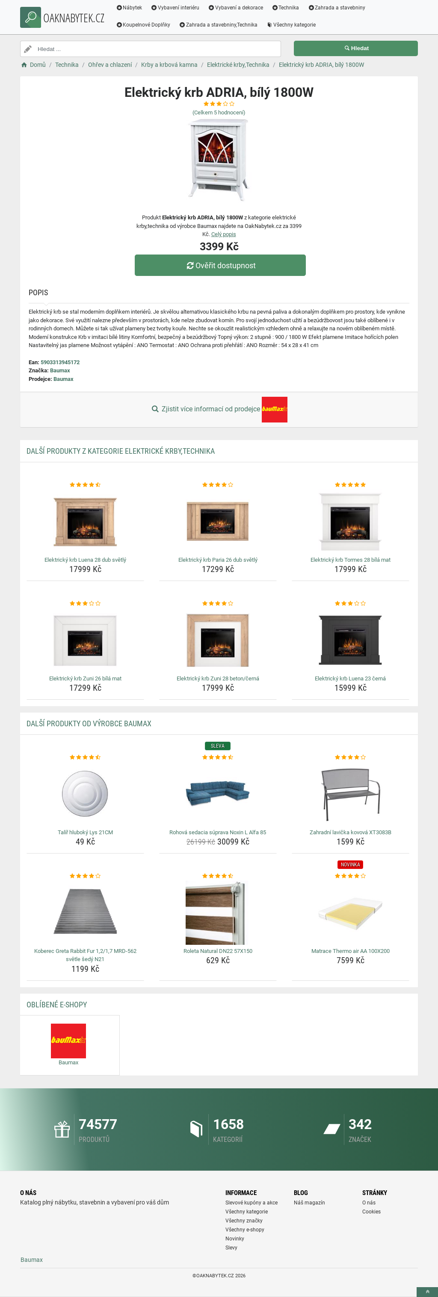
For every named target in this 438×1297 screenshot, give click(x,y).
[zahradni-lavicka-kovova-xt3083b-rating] (350, 757)
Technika (286, 8)
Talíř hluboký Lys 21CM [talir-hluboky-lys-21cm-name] (85, 832)
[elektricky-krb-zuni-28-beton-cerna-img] (218, 640)
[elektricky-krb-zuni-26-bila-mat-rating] (85, 603)
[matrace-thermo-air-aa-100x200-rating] (350, 876)
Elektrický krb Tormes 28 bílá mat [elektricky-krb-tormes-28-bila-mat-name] (351, 560)
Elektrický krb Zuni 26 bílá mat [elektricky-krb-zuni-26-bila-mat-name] (85, 678)
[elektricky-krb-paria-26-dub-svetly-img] (218, 521)
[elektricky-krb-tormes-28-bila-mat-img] (350, 521)
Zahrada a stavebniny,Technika (219, 25)
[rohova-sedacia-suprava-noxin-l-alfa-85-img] (218, 794)
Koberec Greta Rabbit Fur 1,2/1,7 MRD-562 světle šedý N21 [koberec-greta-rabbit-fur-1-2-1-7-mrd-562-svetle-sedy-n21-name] (85, 955)
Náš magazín (309, 1203)
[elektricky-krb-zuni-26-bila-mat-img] (85, 640)
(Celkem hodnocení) (219, 112)
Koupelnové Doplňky (144, 25)
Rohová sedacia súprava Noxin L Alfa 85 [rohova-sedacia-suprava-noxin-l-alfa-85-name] (217, 832)
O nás (369, 1203)
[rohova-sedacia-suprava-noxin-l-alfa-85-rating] (218, 757)
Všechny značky (244, 1221)
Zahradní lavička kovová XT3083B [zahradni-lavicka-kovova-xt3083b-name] (350, 832)
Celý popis (223, 234)
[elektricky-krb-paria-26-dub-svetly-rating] (218, 485)
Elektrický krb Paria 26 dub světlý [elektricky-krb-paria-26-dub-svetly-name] (217, 560)
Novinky (234, 1239)
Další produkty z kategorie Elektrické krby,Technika (121, 450)
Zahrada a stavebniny (338, 8)
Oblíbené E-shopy (57, 1004)
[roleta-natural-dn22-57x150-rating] (218, 876)
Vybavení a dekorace (236, 8)
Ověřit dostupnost (221, 265)
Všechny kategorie (292, 25)
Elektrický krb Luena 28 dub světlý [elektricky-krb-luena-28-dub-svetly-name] (85, 560)
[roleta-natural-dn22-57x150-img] (218, 913)
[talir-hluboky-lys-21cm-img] (85, 794)
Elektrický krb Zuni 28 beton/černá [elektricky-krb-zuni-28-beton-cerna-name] (218, 678)
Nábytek (130, 8)
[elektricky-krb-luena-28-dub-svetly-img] (85, 521)
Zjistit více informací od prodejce (219, 409)
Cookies (371, 1212)
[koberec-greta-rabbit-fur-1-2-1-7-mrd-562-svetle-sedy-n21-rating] (85, 876)
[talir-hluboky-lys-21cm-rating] (85, 757)
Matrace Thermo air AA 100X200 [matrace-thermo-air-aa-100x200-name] (350, 951)
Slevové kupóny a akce (251, 1203)
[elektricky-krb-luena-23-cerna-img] (350, 640)
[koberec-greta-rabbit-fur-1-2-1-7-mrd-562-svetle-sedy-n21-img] (85, 913)
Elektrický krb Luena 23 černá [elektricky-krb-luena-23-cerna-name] (350, 678)
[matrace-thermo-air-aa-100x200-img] (350, 913)
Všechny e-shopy (244, 1230)
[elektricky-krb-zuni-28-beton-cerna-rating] (218, 603)
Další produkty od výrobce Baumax (89, 723)
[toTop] (427, 1292)
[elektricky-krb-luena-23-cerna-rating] (350, 603)
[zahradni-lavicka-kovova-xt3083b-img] (350, 794)
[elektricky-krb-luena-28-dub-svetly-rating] (85, 485)
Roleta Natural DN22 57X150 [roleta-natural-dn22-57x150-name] (217, 951)
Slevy (231, 1248)
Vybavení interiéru (176, 8)
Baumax (60, 370)
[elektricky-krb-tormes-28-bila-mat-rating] (350, 485)
